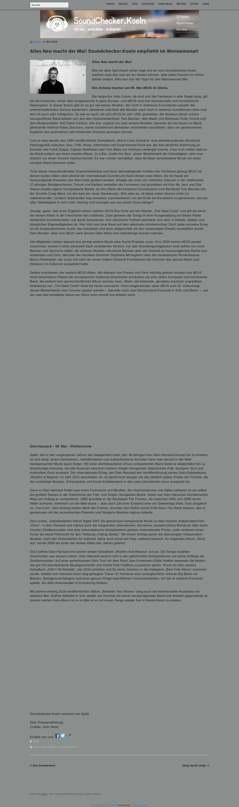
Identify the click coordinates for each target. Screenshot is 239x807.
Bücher (181, 3)
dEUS (53, 746)
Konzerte (148, 3)
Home (111, 3)
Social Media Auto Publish (104, 805)
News (38, 41)
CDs (135, 3)
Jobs (206, 3)
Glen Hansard (67, 746)
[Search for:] (49, 5)
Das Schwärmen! (44, 765)
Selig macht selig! (194, 765)
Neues (123, 3)
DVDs (194, 3)
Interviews (166, 3)
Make (44, 794)
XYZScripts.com (140, 805)
